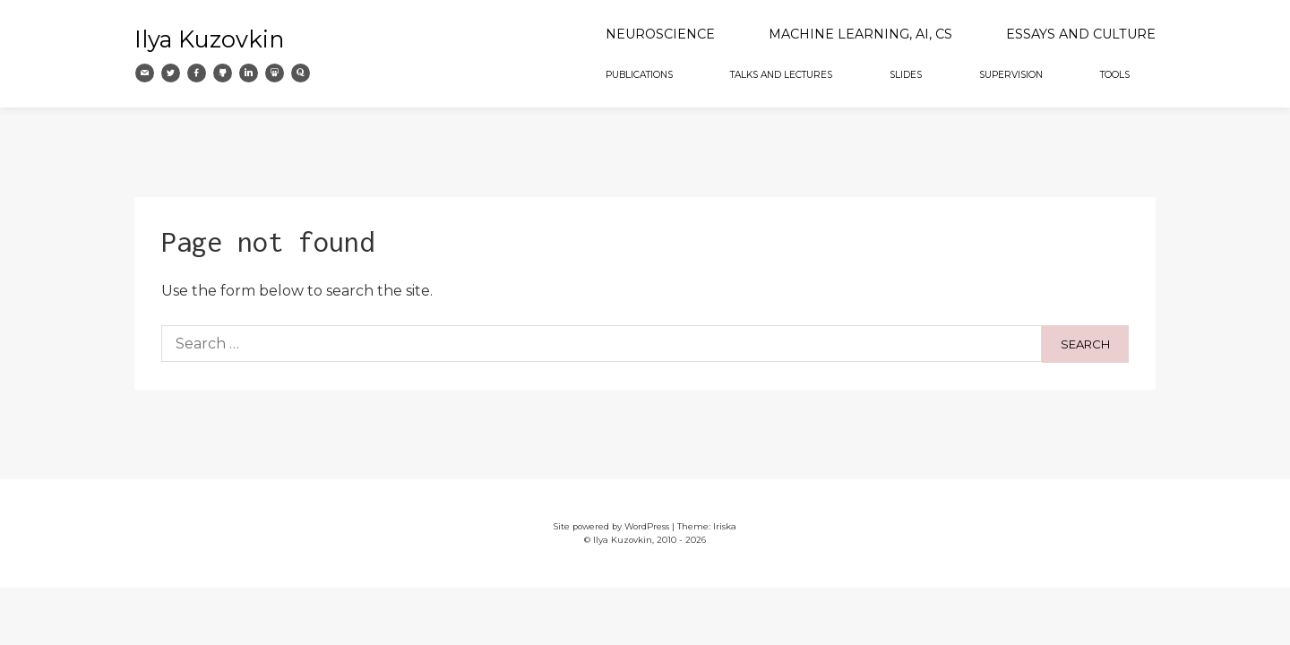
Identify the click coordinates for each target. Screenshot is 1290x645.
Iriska (724, 526)
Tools (1115, 75)
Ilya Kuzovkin (209, 39)
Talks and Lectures (781, 75)
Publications (639, 75)
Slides (906, 75)
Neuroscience (660, 34)
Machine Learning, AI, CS (860, 34)
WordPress (646, 526)
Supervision (1011, 75)
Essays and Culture (1081, 34)
